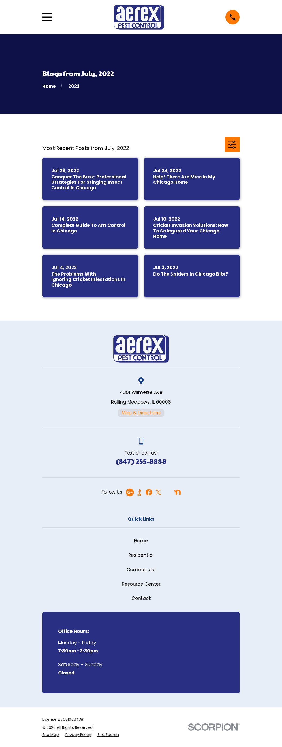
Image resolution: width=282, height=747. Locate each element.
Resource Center (141, 584)
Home (141, 541)
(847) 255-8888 (141, 461)
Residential (141, 555)
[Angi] (168, 492)
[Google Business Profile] (130, 492)
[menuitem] (50, 734)
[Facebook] (149, 492)
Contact (141, 598)
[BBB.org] (139, 492)
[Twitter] (158, 492)
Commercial (141, 569)
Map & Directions (141, 413)
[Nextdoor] (177, 492)
